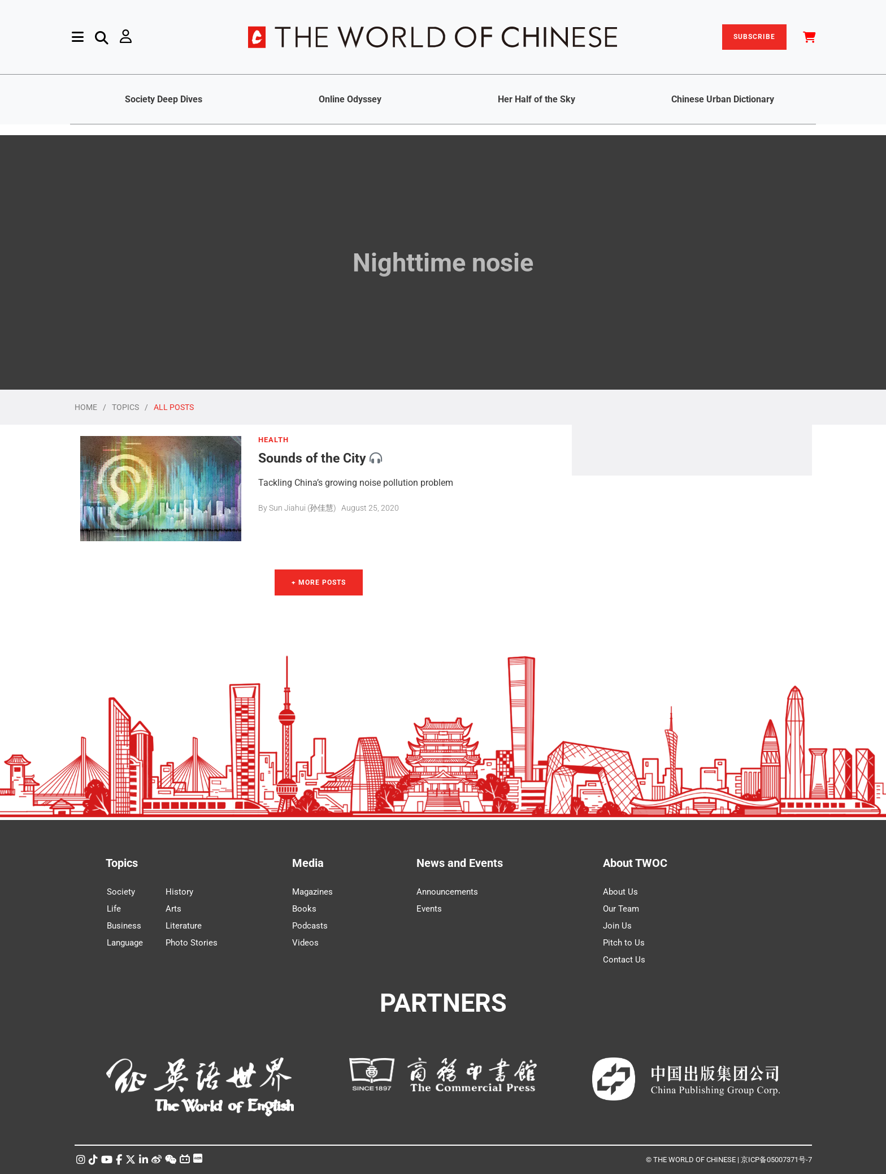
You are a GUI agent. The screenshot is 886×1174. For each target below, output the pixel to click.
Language (125, 943)
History (179, 892)
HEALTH (273, 440)
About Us (620, 892)
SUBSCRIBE (754, 37)
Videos (305, 943)
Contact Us (624, 960)
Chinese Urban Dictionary (722, 99)
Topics (122, 863)
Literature (184, 926)
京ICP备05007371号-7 (776, 1159)
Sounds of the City (312, 458)
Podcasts (310, 926)
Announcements (447, 892)
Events (429, 909)
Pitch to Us (624, 943)
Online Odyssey (350, 99)
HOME (86, 407)
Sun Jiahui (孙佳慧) (302, 507)
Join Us (617, 926)
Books (304, 909)
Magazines (312, 892)
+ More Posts (319, 582)
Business (124, 926)
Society (121, 892)
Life (114, 909)
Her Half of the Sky (536, 99)
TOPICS (125, 407)
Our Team (621, 909)
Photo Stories (192, 943)
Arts (173, 909)
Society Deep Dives (163, 99)
